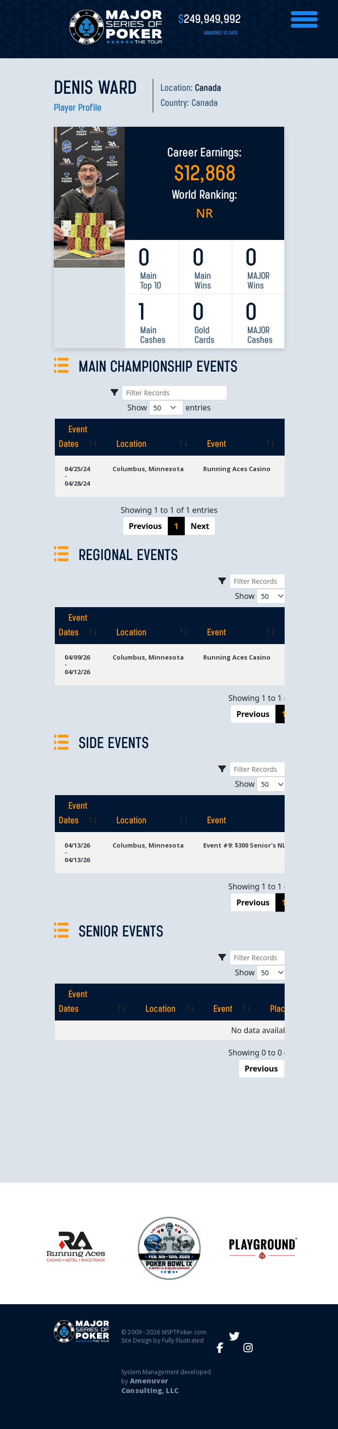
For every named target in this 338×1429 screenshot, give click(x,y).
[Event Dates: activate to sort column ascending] (78, 437)
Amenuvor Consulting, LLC (149, 1385)
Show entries (168, 407)
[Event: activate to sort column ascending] (236, 437)
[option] (169, 1248)
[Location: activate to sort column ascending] (148, 437)
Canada (205, 103)
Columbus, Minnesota (148, 468)
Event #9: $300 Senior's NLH (246, 845)
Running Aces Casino (237, 468)
